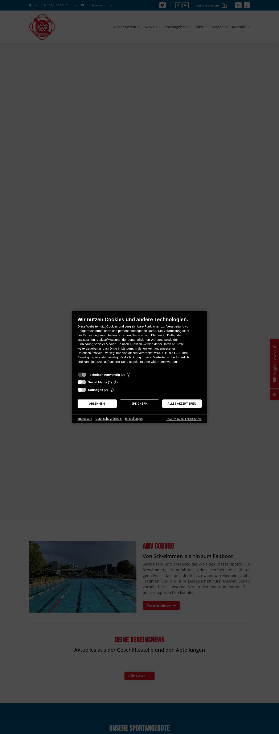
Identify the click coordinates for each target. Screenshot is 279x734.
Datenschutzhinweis (108, 418)
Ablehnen (97, 403)
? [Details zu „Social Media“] (115, 382)
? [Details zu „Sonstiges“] (111, 390)
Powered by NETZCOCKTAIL (183, 419)
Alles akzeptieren (182, 403)
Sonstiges (95, 390)
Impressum (85, 418)
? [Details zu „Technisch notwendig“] (128, 374)
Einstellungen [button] (134, 418)
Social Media (97, 382)
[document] (140, 343)
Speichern (139, 403)
